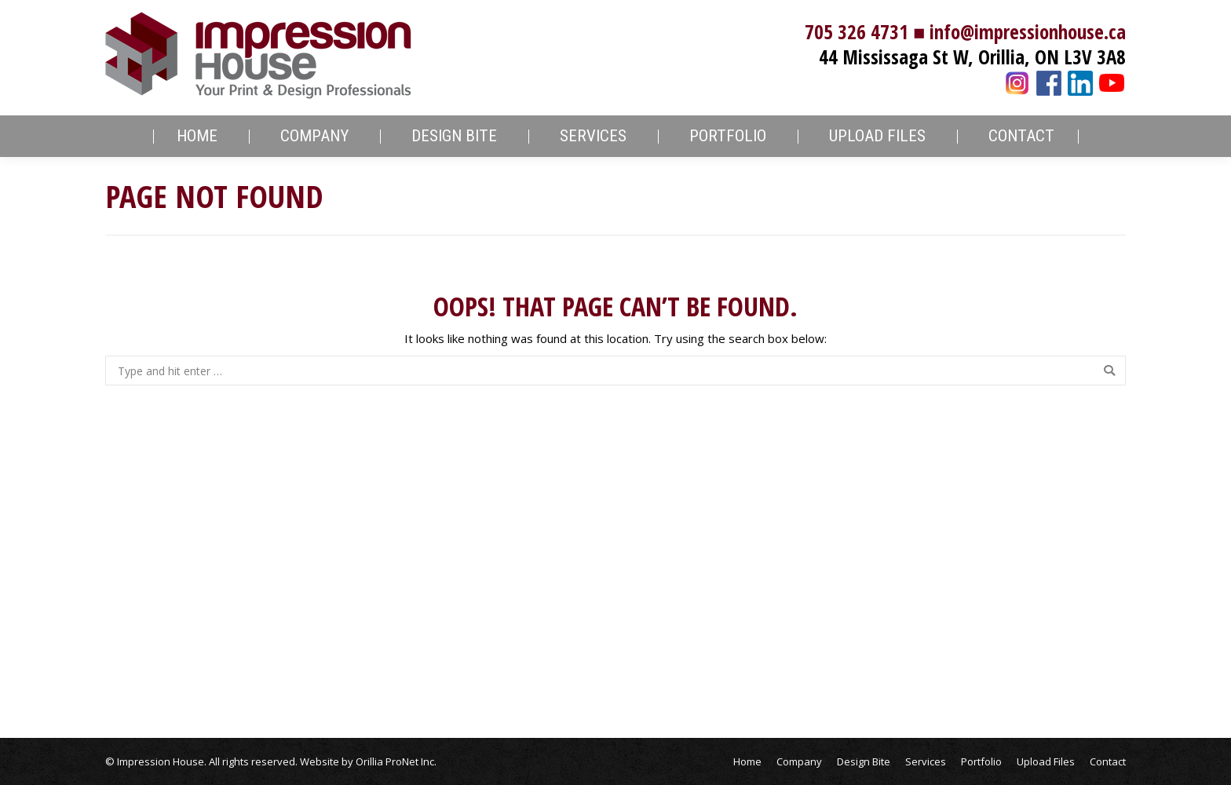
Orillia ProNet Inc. (396, 761)
